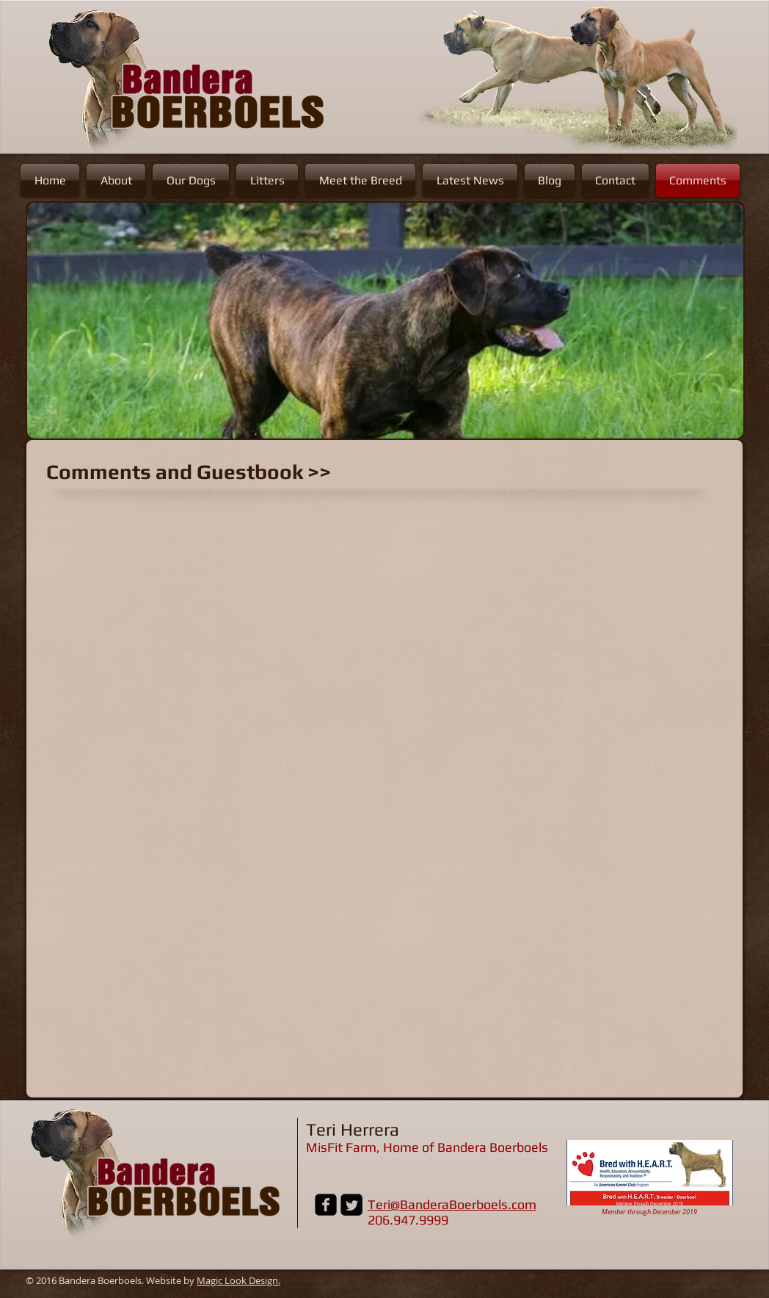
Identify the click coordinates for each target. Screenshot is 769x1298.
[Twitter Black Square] (351, 1205)
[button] (385, 320)
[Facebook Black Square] (326, 1205)
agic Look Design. (242, 1280)
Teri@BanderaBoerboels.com (452, 1204)
